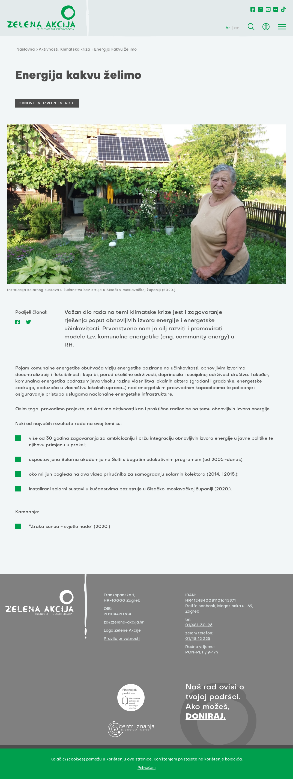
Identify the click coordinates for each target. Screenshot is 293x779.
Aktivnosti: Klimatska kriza (64, 49)
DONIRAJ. (206, 716)
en (237, 28)
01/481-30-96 (199, 625)
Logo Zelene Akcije (122, 631)
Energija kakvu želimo (115, 49)
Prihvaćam (146, 767)
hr (228, 28)
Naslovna (25, 49)
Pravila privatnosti (122, 639)
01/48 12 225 (197, 639)
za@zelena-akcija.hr (124, 622)
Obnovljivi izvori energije (47, 103)
